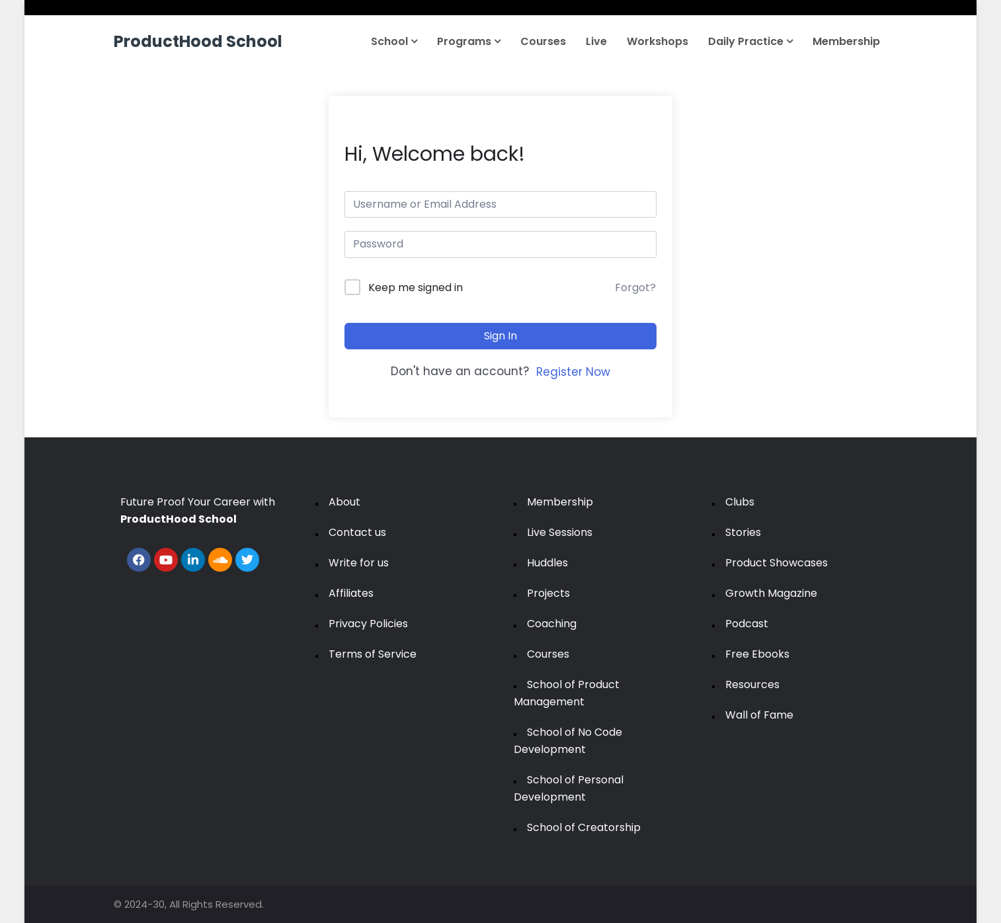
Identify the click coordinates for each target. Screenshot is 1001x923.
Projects (548, 593)
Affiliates (351, 593)
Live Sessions (559, 532)
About (344, 501)
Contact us (357, 532)
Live (596, 41)
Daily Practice (750, 41)
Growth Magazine (771, 593)
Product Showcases (776, 562)
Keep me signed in (415, 287)
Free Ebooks (757, 654)
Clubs (739, 501)
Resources (752, 684)
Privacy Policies (368, 623)
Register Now (573, 372)
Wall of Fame (759, 715)
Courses (543, 41)
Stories (743, 532)
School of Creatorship (584, 827)
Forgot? (635, 287)
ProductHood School (198, 41)
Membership (846, 41)
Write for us (359, 562)
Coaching (552, 623)
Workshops (657, 41)
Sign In (500, 335)
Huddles (547, 562)
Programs (468, 41)
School (394, 41)
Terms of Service (373, 654)
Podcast (746, 623)
